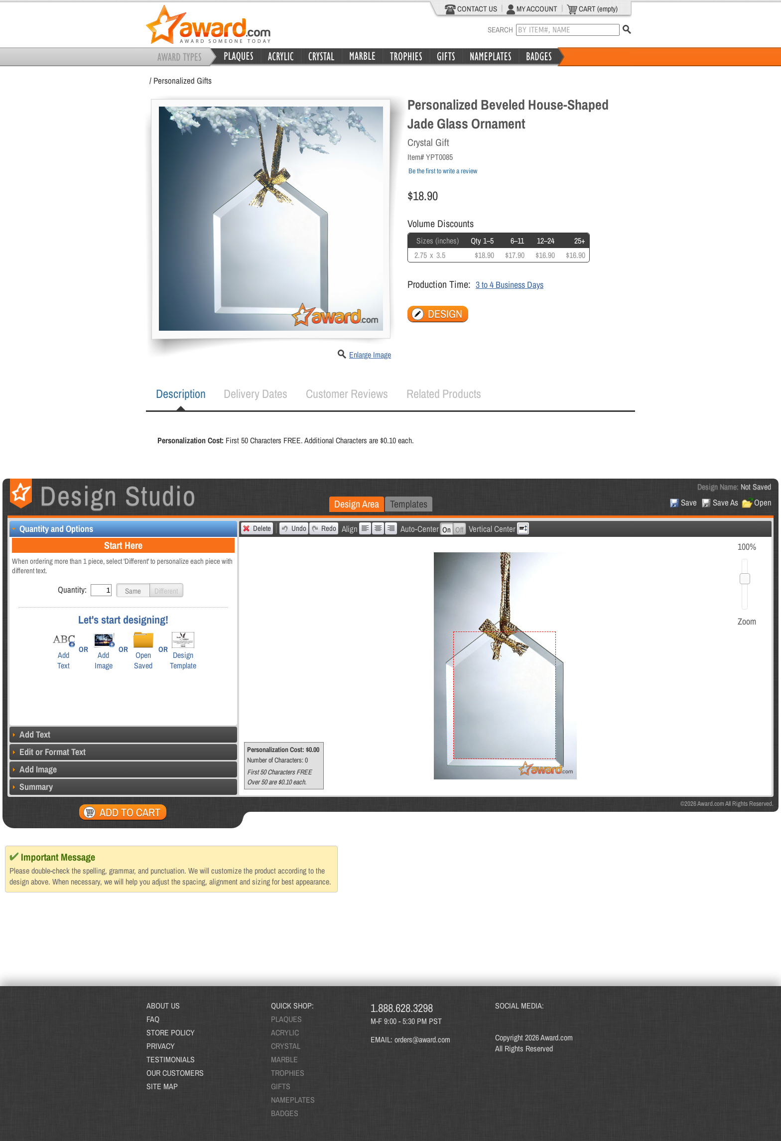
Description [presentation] (181, 393)
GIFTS (280, 1086)
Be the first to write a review (442, 170)
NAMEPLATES (293, 1099)
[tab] (180, 394)
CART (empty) (592, 8)
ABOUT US (163, 1005)
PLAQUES (286, 1019)
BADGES (284, 1113)
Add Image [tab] (33, 769)
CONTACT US (471, 8)
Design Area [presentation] (356, 503)
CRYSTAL (285, 1045)
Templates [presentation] (408, 503)
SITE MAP (162, 1086)
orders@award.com (422, 1039)
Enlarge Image (370, 354)
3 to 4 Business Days (509, 284)
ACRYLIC (285, 1032)
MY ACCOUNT (532, 8)
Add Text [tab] (29, 734)
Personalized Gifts (182, 80)
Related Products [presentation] (443, 393)
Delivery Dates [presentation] (255, 393)
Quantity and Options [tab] (51, 528)
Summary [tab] (31, 786)
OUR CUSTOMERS (175, 1072)
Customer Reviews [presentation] (347, 393)
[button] (133, 590)
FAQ (152, 1019)
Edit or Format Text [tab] (47, 752)
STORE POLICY (170, 1032)
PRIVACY (160, 1045)
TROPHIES (287, 1072)
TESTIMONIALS (170, 1059)
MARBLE (284, 1059)
